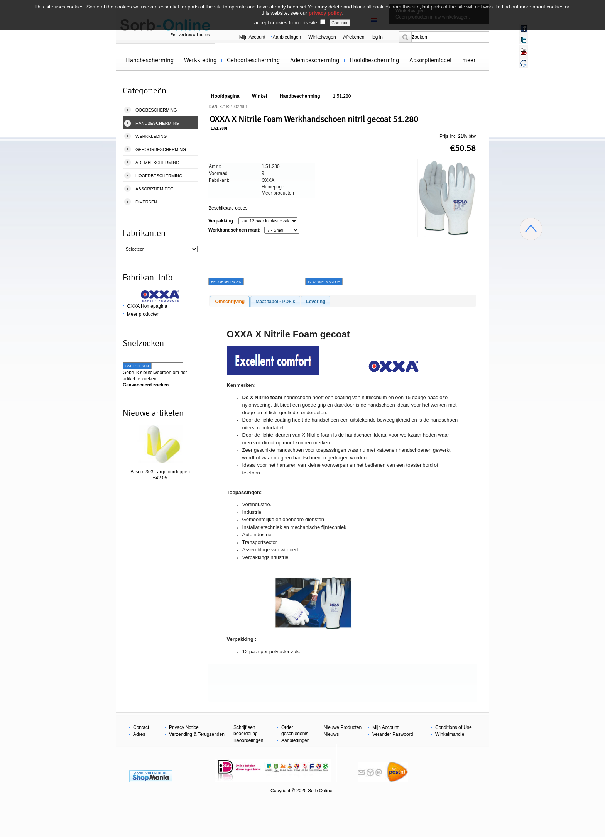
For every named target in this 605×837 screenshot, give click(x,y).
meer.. (470, 60)
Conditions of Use (453, 727)
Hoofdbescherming (374, 60)
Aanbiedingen (287, 37)
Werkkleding (200, 60)
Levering (315, 301)
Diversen (146, 202)
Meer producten (143, 314)
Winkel (259, 96)
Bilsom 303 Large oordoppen (160, 471)
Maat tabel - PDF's (275, 301)
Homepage (273, 187)
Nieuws (331, 734)
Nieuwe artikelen (153, 413)
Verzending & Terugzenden (197, 734)
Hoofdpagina (225, 96)
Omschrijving (230, 301)
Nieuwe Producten (343, 727)
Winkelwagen (322, 37)
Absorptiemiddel (430, 60)
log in (377, 37)
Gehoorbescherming (253, 60)
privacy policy (325, 13)
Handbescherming (150, 60)
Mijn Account (252, 37)
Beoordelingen (248, 740)
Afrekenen (354, 37)
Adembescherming (314, 60)
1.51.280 (342, 96)
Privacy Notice (184, 727)
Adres (139, 734)
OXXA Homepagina (147, 306)
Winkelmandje (449, 734)
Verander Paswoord (392, 734)
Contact (141, 727)
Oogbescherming (156, 110)
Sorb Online (320, 790)
